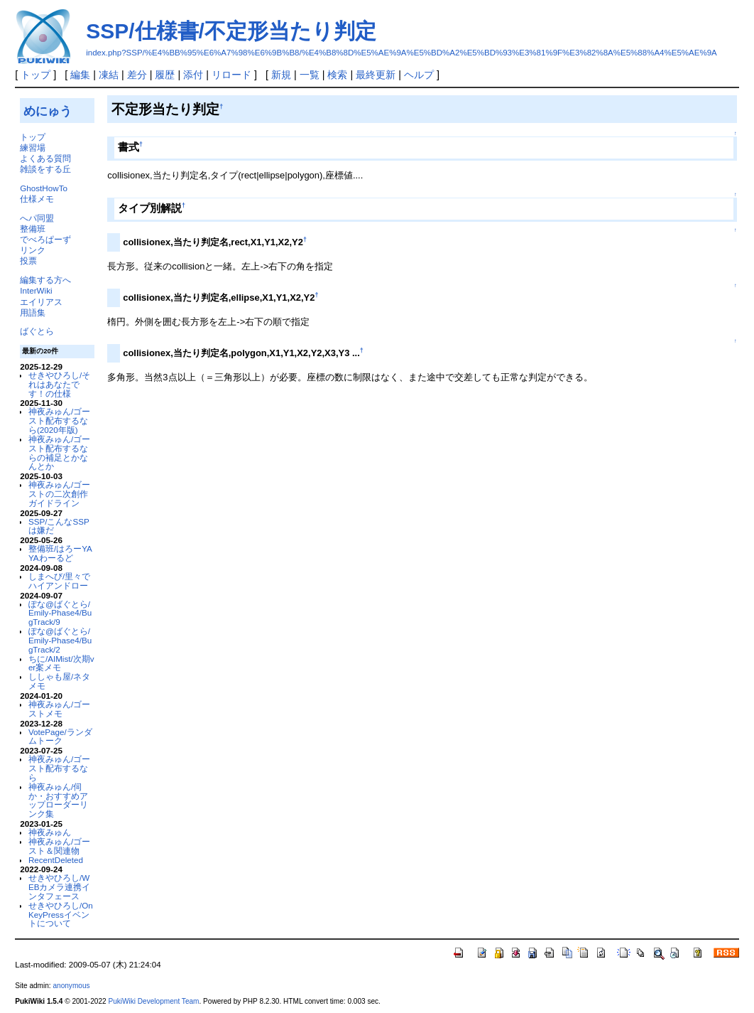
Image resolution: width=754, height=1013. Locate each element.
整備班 (32, 228)
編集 (80, 74)
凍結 (109, 74)
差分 (137, 74)
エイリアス (41, 301)
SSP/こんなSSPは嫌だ (58, 526)
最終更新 (375, 74)
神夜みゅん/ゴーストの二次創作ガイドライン (59, 494)
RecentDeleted (55, 859)
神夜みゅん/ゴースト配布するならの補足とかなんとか (59, 452)
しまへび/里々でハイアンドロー (59, 581)
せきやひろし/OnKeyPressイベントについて (60, 914)
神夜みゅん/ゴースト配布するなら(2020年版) (59, 420)
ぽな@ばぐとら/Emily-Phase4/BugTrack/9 (60, 613)
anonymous (71, 986)
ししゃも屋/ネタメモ (59, 681)
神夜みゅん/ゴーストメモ (59, 709)
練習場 (32, 147)
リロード (231, 74)
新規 (281, 74)
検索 (337, 74)
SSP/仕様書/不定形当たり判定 (231, 31)
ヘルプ (419, 74)
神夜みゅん (49, 832)
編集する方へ (45, 279)
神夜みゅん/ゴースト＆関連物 (59, 846)
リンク (32, 249)
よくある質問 (45, 158)
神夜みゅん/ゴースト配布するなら (59, 768)
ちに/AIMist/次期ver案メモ (61, 663)
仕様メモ (37, 198)
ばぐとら (37, 331)
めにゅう (47, 111)
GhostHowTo (43, 188)
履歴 (165, 74)
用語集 (32, 312)
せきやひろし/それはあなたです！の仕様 (59, 384)
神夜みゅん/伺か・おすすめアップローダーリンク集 (58, 800)
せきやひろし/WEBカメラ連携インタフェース (59, 887)
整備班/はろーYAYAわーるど (60, 553)
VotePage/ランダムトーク (60, 736)
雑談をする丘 (45, 168)
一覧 (309, 74)
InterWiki (36, 290)
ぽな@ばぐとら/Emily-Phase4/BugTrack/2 (60, 640)
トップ (35, 74)
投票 (28, 260)
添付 (193, 74)
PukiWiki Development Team (153, 1001)
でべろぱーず (45, 239)
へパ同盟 (37, 218)
